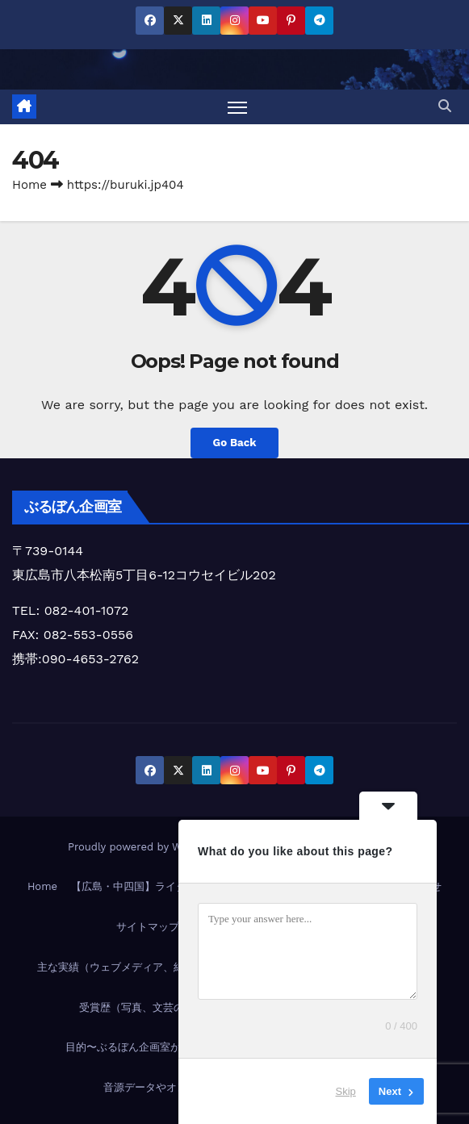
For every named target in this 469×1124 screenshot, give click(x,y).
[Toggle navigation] (237, 107)
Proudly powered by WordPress (149, 848)
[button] (444, 106)
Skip (346, 1091)
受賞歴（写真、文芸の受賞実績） (158, 1007)
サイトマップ (147, 927)
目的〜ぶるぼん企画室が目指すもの (149, 1048)
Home (29, 185)
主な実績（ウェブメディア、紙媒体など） (137, 967)
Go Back (234, 443)
